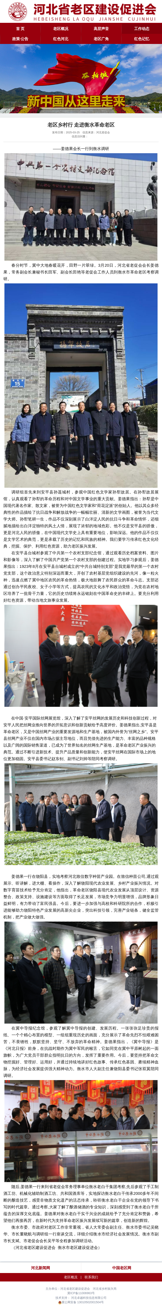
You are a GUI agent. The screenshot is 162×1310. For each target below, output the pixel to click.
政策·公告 (20, 39)
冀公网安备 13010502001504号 (83, 1302)
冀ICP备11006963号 (81, 1293)
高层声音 (101, 29)
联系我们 (91, 1277)
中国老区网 (121, 1268)
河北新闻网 (40, 1268)
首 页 (20, 29)
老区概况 (60, 29)
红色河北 (60, 39)
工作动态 (141, 29)
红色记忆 (141, 39)
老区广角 (101, 39)
